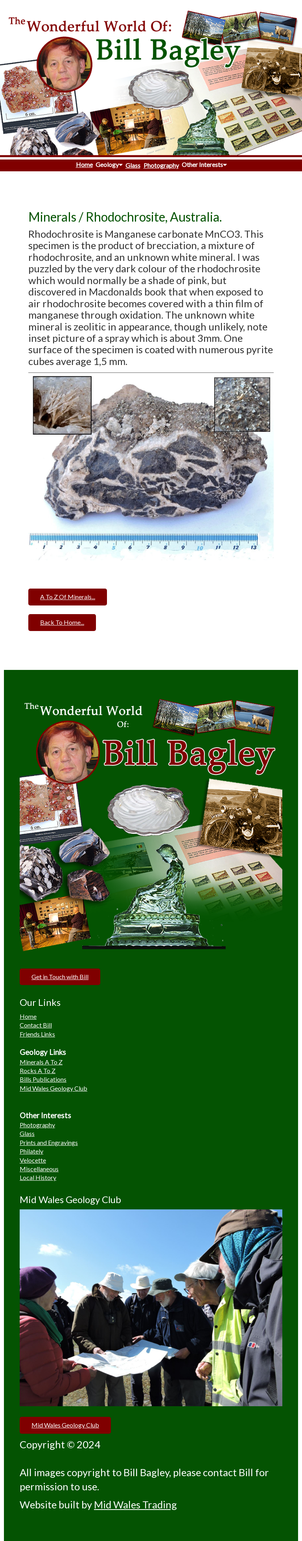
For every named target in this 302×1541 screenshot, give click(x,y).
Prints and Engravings (49, 1142)
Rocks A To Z (37, 1070)
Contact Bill (36, 1025)
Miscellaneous (39, 1168)
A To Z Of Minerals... (67, 596)
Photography (161, 165)
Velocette (33, 1160)
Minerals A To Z (41, 1062)
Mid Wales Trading (135, 1504)
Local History (38, 1177)
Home (84, 164)
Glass (132, 165)
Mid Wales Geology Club (53, 1088)
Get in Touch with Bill (59, 976)
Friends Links (37, 1034)
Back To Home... (62, 622)
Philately (31, 1151)
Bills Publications (43, 1079)
